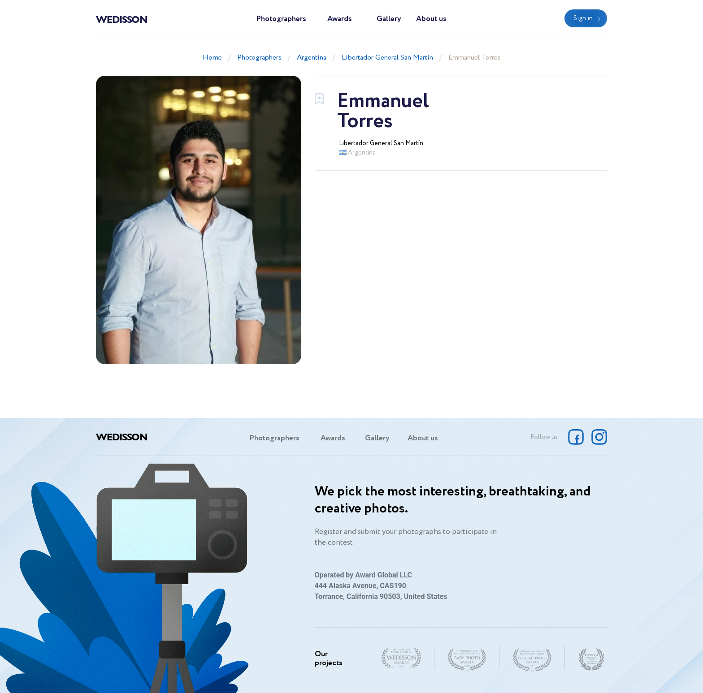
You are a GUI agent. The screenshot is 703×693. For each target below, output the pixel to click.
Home (212, 57)
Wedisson (122, 19)
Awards (339, 19)
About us (431, 19)
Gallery (389, 19)
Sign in (583, 18)
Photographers (281, 19)
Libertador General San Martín (387, 57)
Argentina (311, 57)
